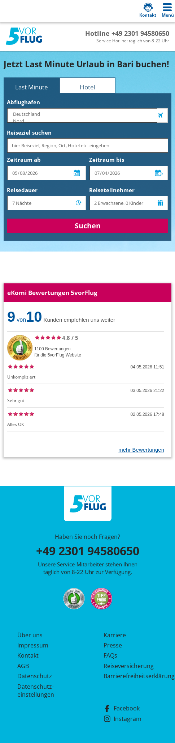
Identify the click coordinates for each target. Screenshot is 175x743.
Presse (113, 645)
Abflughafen (23, 102)
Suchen (88, 226)
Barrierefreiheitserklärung (131, 676)
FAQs (110, 655)
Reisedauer (22, 190)
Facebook (122, 708)
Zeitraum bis (106, 159)
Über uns (30, 635)
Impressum (32, 645)
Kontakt (28, 655)
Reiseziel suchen (29, 132)
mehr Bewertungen (141, 450)
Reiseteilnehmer (112, 190)
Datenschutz (34, 676)
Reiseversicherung (129, 666)
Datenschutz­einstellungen (35, 690)
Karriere (115, 635)
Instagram (122, 719)
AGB (23, 666)
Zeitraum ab (24, 159)
